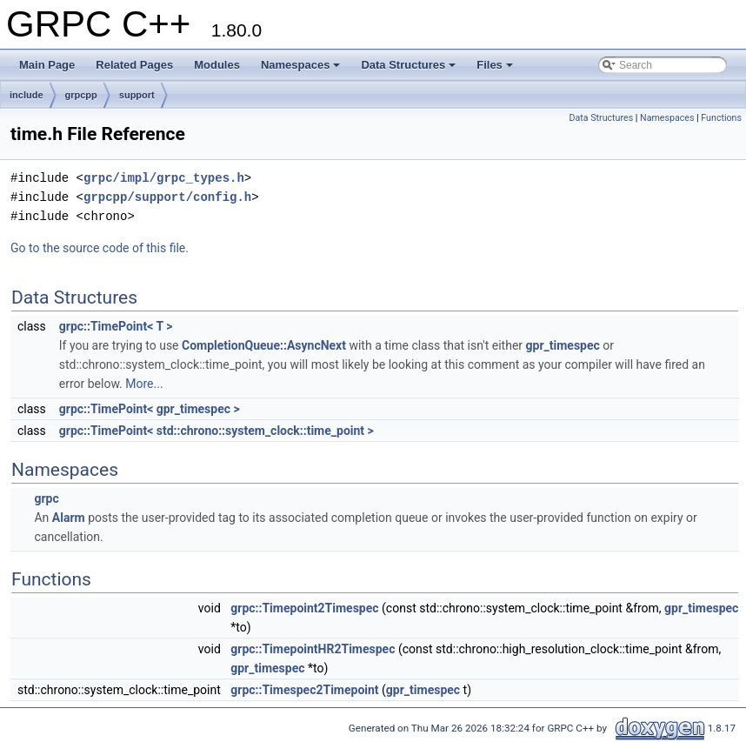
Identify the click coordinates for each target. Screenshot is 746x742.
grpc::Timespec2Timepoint (304, 690)
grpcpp (81, 95)
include (26, 95)
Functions (721, 118)
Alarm (68, 518)
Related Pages (134, 64)
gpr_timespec (563, 345)
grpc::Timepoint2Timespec (304, 608)
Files (494, 64)
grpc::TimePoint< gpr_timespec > (149, 409)
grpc (46, 498)
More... (144, 384)
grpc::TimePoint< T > (116, 326)
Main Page (47, 64)
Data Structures (408, 64)
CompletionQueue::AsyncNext (264, 345)
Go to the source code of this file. (99, 248)
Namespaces (301, 64)
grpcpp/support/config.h (167, 197)
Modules (217, 64)
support (137, 95)
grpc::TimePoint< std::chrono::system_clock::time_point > (216, 431)
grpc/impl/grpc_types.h (163, 178)
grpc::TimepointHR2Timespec (312, 649)
